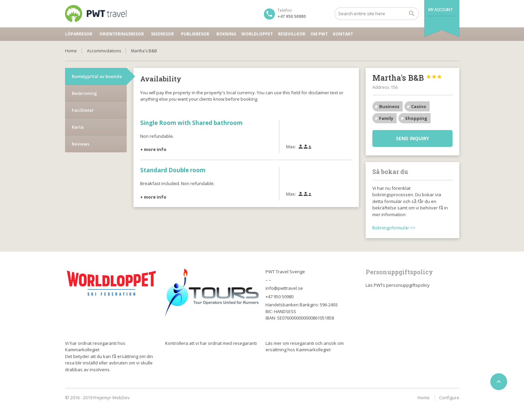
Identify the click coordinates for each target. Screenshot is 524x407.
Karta (78, 127)
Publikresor (195, 34)
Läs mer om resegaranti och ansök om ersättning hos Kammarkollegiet (305, 346)
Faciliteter (83, 110)
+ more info (153, 149)
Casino (418, 106)
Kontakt (343, 34)
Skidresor (162, 34)
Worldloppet (257, 34)
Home (71, 51)
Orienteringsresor (121, 34)
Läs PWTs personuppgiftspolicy (398, 285)
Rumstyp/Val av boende (97, 76)
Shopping (416, 118)
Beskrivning (84, 93)
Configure (449, 398)
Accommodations (104, 51)
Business (389, 106)
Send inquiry (412, 138)
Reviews (80, 144)
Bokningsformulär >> (393, 228)
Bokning (226, 34)
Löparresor (78, 34)
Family (386, 118)
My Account (440, 9)
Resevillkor (291, 34)
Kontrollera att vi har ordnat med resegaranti (211, 343)
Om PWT (319, 34)
